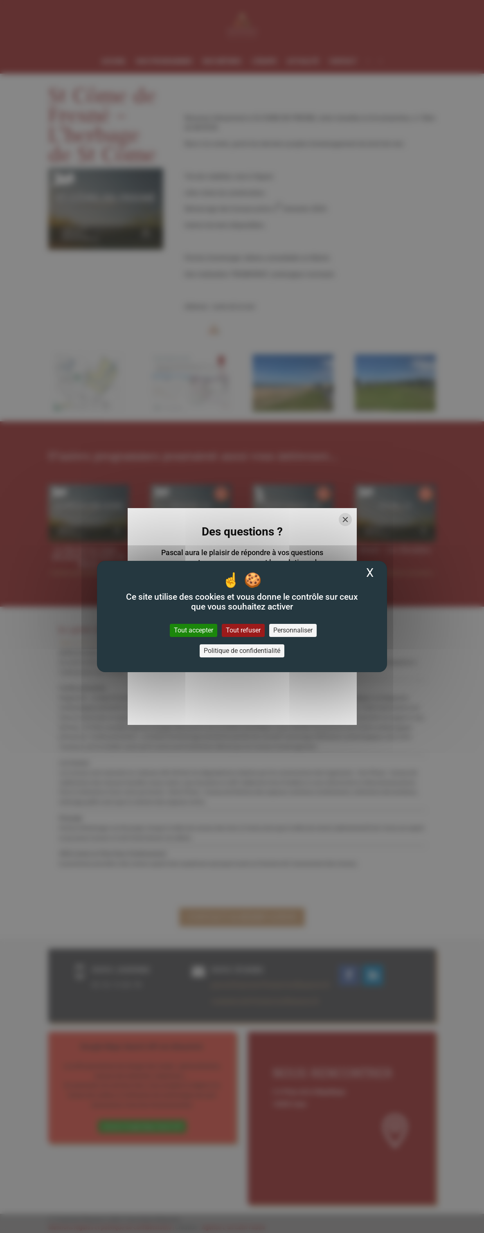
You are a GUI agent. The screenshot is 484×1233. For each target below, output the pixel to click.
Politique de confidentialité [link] (242, 651)
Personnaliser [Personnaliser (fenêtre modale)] (293, 630)
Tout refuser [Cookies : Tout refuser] (243, 630)
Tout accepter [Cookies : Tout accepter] (193, 630)
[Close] (345, 519)
